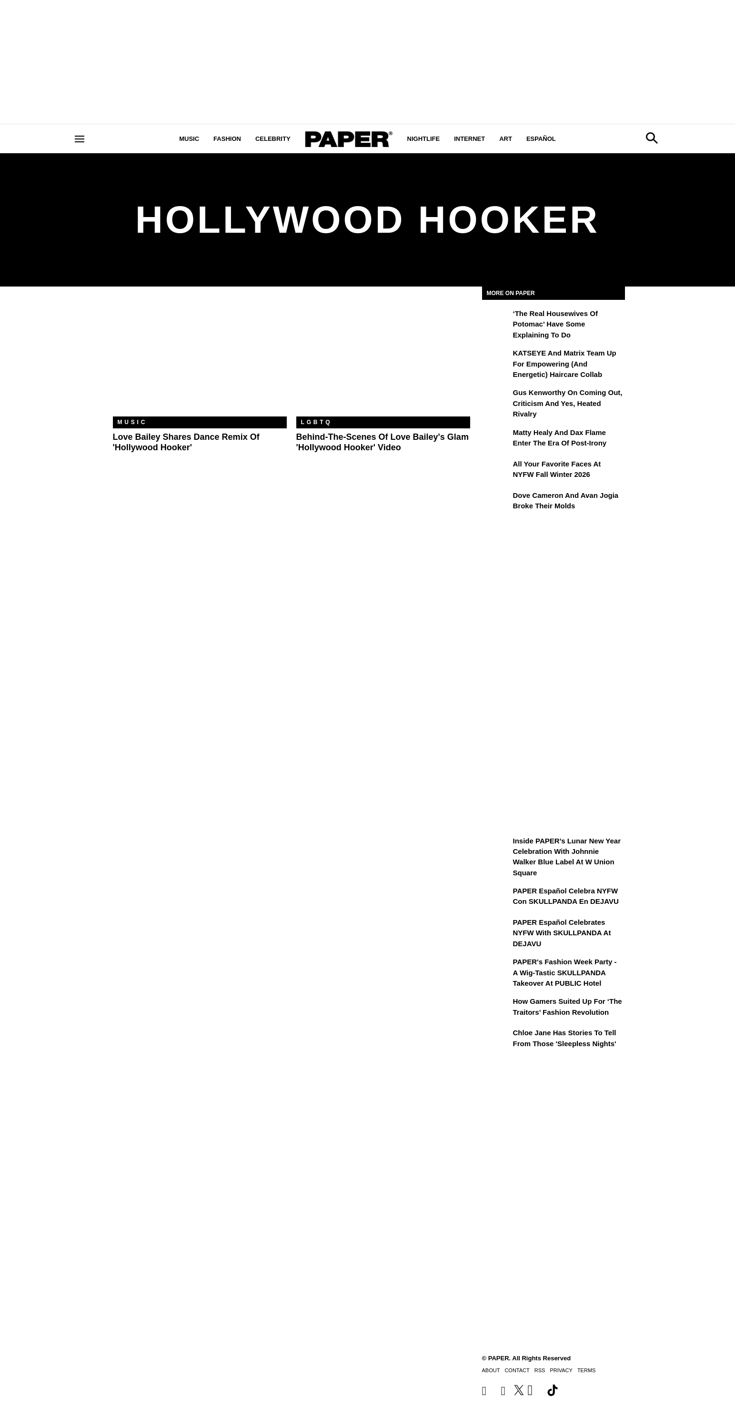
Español (541, 138)
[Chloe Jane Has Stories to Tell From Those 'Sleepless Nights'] (496, 1039)
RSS (539, 1370)
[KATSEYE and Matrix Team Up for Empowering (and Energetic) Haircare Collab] (496, 360)
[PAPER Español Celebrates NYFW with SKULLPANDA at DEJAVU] (496, 929)
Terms (586, 1370)
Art (505, 138)
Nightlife (423, 138)
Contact (516, 1370)
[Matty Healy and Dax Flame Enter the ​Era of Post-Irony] (496, 439)
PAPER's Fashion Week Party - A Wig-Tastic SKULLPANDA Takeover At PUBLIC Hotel (565, 972)
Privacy (561, 1370)
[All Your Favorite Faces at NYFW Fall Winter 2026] (496, 471)
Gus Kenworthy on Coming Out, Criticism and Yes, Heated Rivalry (568, 403)
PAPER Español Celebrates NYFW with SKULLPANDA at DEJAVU (562, 933)
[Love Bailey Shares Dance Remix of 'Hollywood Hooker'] (200, 358)
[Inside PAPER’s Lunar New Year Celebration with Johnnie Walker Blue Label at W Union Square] (496, 848)
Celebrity (273, 138)
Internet (469, 138)
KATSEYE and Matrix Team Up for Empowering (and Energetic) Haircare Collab (564, 363)
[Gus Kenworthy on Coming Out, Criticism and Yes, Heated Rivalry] (496, 399)
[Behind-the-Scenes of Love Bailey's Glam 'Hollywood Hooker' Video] (383, 358)
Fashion (227, 138)
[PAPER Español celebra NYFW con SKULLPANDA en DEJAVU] (496, 898)
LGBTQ (316, 422)
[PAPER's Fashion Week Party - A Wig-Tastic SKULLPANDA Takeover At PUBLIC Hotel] (496, 968)
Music (189, 138)
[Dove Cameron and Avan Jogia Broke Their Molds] (496, 502)
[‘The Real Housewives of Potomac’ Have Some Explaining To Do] (496, 320)
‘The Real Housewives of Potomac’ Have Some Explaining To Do (555, 324)
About (491, 1370)
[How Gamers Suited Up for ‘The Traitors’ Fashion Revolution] (496, 1008)
